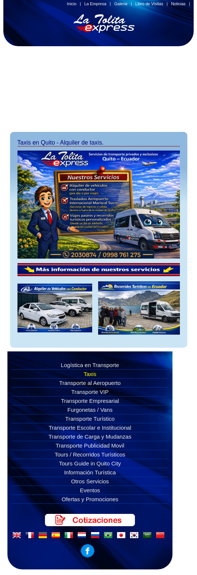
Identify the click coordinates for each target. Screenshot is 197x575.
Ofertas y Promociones (90, 499)
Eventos (90, 490)
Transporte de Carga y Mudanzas (90, 436)
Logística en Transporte (90, 365)
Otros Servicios (90, 481)
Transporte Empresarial (90, 401)
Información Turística (90, 472)
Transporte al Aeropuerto (89, 383)
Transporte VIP (90, 392)
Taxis (90, 374)
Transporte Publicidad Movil (90, 445)
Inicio (72, 3)
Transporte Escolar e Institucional (90, 427)
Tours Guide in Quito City (90, 463)
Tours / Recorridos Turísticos (90, 454)
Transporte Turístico (90, 419)
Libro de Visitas (149, 3)
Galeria (120, 3)
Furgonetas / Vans (89, 410)
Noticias (178, 3)
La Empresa (95, 3)
